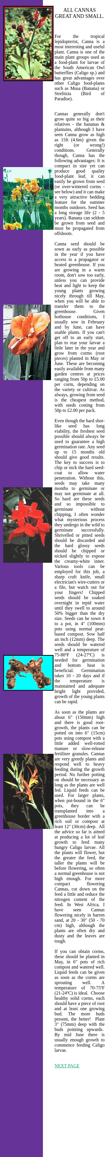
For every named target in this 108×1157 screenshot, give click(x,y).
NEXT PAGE (66, 1065)
